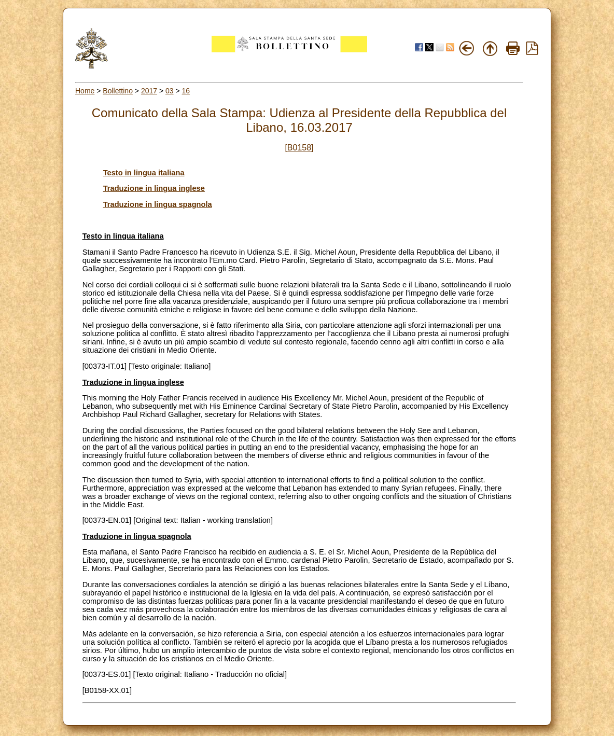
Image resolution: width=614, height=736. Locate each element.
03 (169, 91)
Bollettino (118, 91)
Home (84, 91)
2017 (149, 91)
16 (186, 91)
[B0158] (299, 147)
